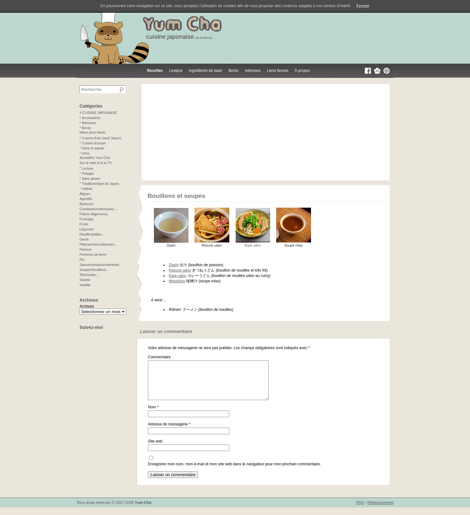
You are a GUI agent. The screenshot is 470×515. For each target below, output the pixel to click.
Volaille (85, 285)
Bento (233, 70)
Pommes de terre (92, 254)
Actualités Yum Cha (94, 158)
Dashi (174, 265)
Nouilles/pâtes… (92, 234)
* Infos (84, 153)
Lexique (175, 70)
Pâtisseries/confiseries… (98, 244)
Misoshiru (177, 281)
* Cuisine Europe (92, 143)
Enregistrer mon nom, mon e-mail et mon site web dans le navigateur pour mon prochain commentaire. (234, 471)
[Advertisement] (265, 132)
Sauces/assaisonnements (99, 265)
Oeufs (84, 239)
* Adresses (87, 123)
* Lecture (86, 168)
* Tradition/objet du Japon (99, 183)
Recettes (155, 70)
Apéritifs (85, 199)
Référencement (380, 510)
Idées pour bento (92, 132)
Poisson (85, 249)
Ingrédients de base (205, 70)
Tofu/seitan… (89, 275)
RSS (360, 510)
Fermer (363, 6)
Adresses (253, 70)
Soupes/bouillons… (94, 270)
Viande (84, 280)
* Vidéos (85, 189)
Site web (155, 449)
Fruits (83, 224)
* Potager (86, 173)
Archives (86, 306)
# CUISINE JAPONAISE (98, 113)
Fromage (86, 219)
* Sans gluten (89, 178)
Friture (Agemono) (93, 214)
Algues (84, 194)
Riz (82, 259)
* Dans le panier (91, 148)
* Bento (85, 128)
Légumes (86, 229)
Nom (153, 414)
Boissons (86, 204)
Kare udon (177, 275)
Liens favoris (277, 70)
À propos (302, 70)
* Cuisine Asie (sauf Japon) (100, 138)
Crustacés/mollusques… (98, 209)
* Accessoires (89, 118)
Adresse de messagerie (169, 432)
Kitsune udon (180, 270)
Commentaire (159, 357)
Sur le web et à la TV (95, 163)
